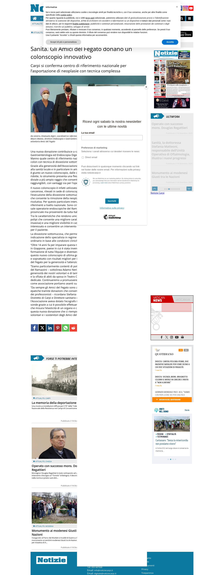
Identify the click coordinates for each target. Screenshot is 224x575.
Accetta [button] (170, 42)
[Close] (146, 87)
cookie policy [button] (66, 15)
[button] (177, 7)
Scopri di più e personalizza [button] (63, 42)
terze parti (90, 18)
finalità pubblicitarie (81, 24)
